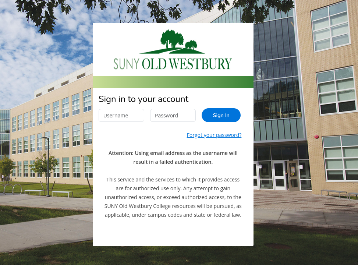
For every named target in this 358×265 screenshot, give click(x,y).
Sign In (221, 115)
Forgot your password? (214, 134)
